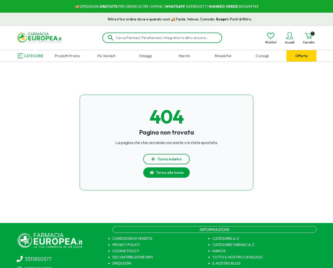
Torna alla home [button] (167, 172)
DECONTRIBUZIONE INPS (132, 257)
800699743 (248, 6)
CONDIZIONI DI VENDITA (132, 238)
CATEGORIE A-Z (226, 238)
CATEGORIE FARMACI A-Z (233, 244)
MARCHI (219, 251)
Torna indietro (166, 159)
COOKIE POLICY (125, 251)
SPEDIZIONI (121, 263)
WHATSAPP (175, 6)
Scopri (226, 19)
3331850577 (195, 6)
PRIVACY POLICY (126, 244)
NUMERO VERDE (223, 6)
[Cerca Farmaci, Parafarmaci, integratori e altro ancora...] (166, 37)
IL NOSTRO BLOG (227, 263)
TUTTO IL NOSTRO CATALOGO (238, 257)
